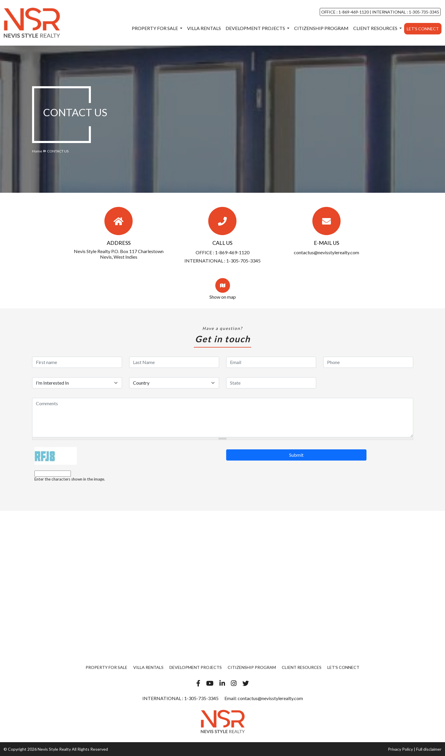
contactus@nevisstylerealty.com (326, 252)
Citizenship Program (321, 28)
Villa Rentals (204, 28)
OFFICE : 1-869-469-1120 (345, 11)
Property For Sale (155, 28)
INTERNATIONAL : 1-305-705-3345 (222, 260)
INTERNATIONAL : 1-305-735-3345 (405, 11)
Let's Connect (423, 28)
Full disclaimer (428, 749)
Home (37, 151)
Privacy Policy (400, 749)
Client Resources (375, 28)
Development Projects (256, 28)
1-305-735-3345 (201, 698)
